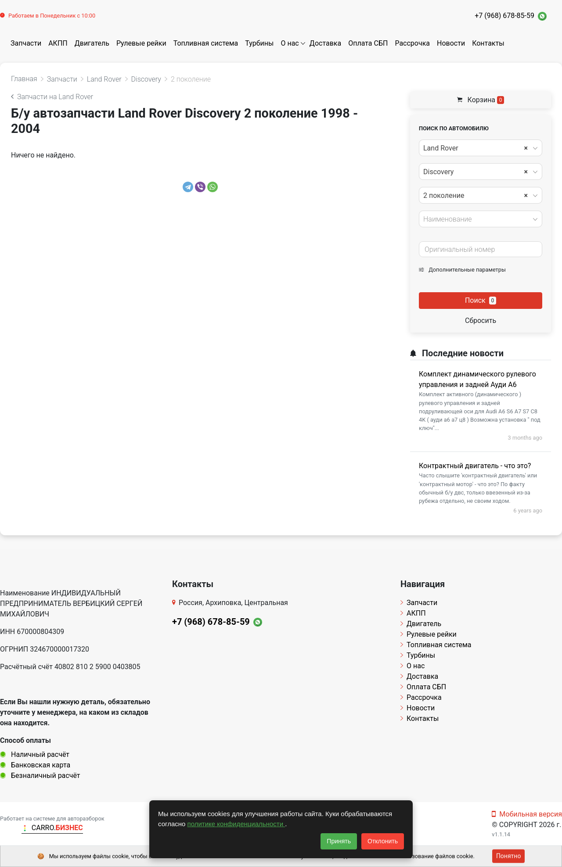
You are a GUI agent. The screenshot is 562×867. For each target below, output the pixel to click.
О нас (290, 43)
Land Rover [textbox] (475, 148)
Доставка (325, 43)
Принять (339, 841)
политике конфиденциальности (236, 824)
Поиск (480, 300)
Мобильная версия (527, 814)
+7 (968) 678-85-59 (504, 15)
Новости (451, 43)
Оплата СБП (368, 43)
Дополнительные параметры (462, 269)
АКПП (58, 43)
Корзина (480, 100)
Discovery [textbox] (475, 172)
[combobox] (480, 148)
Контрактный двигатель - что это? (475, 466)
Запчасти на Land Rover (52, 97)
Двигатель (92, 43)
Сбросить (480, 320)
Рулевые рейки (141, 43)
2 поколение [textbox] (475, 196)
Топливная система (205, 43)
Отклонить (382, 841)
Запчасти (26, 43)
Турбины (259, 43)
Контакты (488, 43)
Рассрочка (412, 43)
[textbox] (478, 219)
